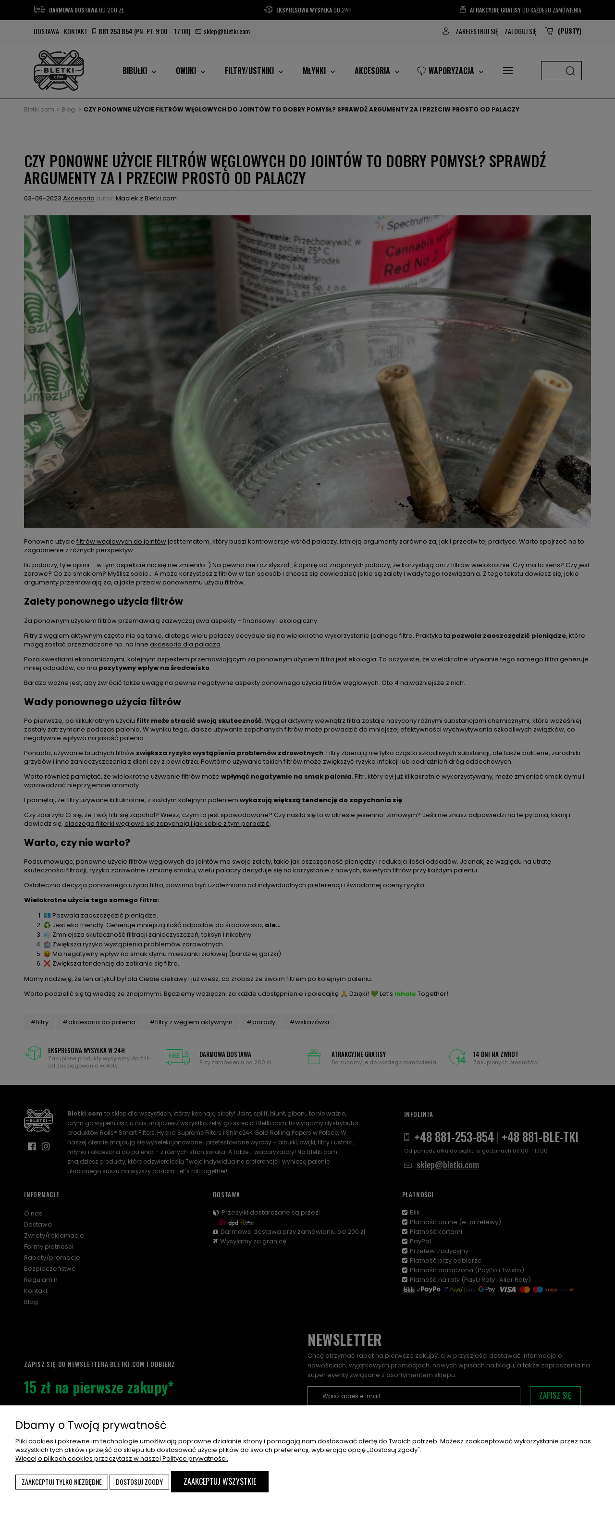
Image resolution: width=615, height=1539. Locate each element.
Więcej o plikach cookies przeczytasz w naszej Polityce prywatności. (121, 1458)
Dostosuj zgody (139, 1482)
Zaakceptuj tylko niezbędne (62, 1482)
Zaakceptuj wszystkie (220, 1481)
